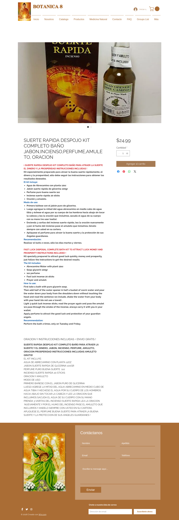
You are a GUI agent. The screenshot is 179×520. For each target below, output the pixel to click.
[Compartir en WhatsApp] (129, 171)
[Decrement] (119, 153)
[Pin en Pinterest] (124, 171)
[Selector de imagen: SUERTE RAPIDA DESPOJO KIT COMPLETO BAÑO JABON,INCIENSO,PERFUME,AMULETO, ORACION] (88, 126)
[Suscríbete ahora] (145, 511)
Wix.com (42, 514)
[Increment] (127, 153)
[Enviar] (90, 490)
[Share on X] (135, 171)
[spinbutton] (123, 153)
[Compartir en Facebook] (118, 171)
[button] (155, 8)
